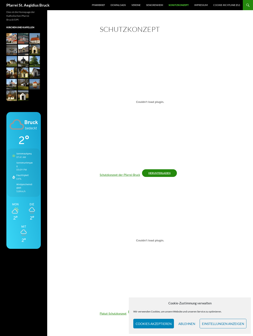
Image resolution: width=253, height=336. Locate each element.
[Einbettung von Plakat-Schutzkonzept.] (150, 240)
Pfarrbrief (98, 5)
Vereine (136, 5)
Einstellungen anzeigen (223, 324)
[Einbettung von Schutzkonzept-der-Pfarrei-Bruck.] (150, 101)
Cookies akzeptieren (154, 324)
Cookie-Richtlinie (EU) (226, 5)
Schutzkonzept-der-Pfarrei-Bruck (120, 174)
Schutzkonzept (179, 5)
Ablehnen (186, 324)
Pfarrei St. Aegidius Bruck (28, 5)
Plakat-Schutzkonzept (113, 313)
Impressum (201, 5)
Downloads (118, 5)
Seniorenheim (154, 5)
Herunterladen (159, 173)
